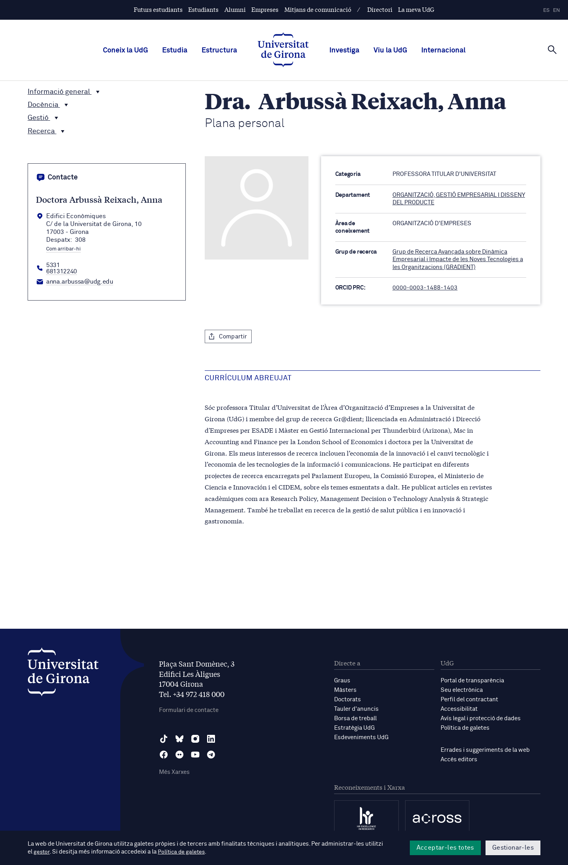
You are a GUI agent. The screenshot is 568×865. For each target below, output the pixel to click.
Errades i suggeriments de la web (485, 750)
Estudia (174, 50)
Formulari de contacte (189, 710)
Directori (379, 9)
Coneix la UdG (125, 50)
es (546, 10)
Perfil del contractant (469, 699)
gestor (42, 852)
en (556, 10)
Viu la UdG (390, 50)
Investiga (344, 50)
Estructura (219, 50)
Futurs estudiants (158, 9)
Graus (342, 681)
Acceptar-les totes (445, 847)
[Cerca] (552, 50)
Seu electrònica (462, 690)
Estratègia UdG (354, 728)
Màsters (345, 690)
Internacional (443, 50)
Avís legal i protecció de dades (481, 718)
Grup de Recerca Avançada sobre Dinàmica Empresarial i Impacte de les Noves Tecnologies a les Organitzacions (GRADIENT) (457, 259)
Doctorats (347, 699)
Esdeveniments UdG (361, 737)
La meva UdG (416, 9)
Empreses (264, 9)
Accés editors (459, 759)
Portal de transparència (472, 681)
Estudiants (203, 9)
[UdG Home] (283, 50)
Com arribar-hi (63, 249)
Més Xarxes (174, 772)
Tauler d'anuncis (356, 709)
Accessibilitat (459, 709)
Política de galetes (465, 728)
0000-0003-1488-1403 (425, 288)
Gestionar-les (513, 847)
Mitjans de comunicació (317, 9)
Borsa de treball (355, 718)
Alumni (235, 9)
